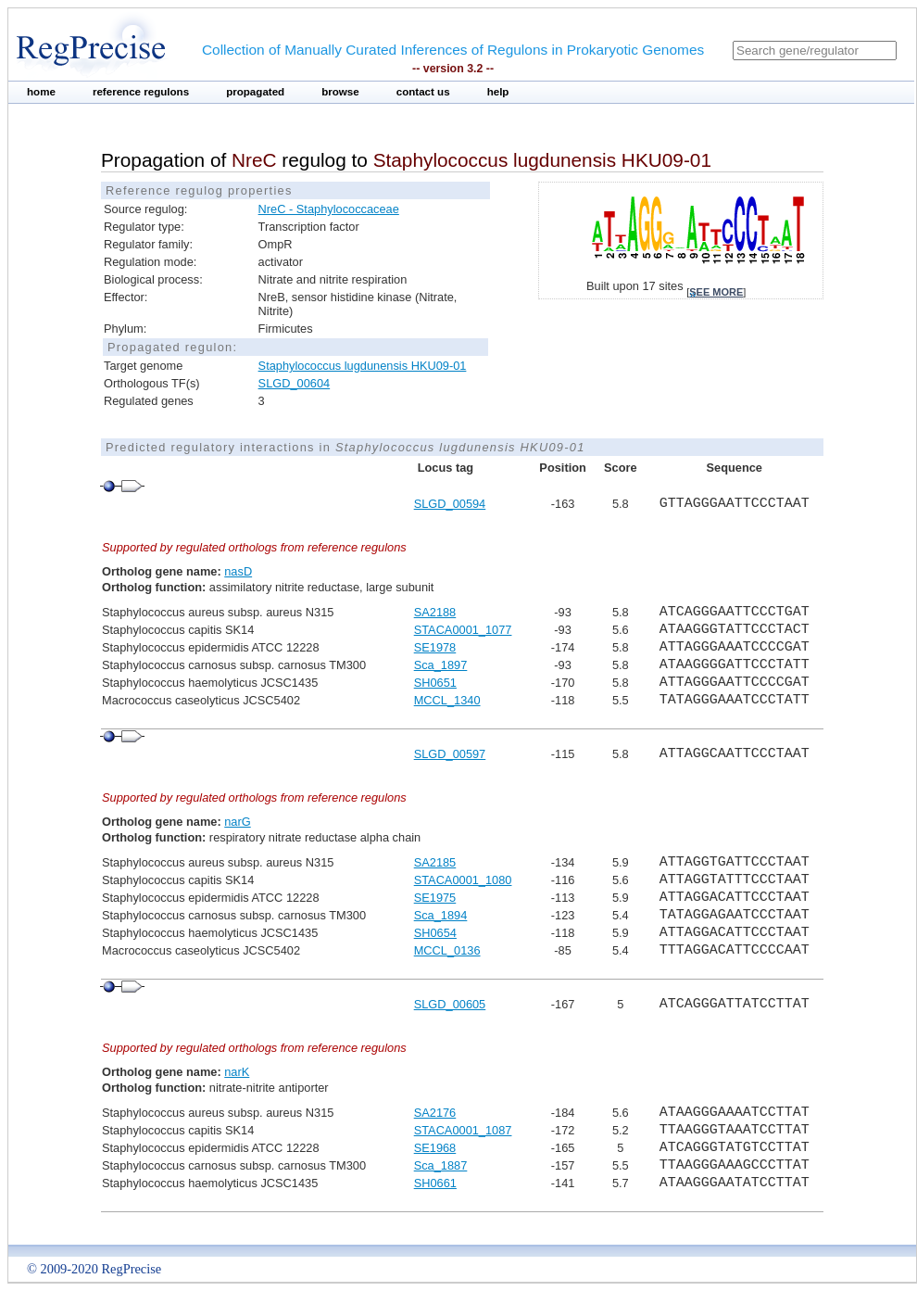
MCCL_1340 (447, 700)
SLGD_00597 (450, 754)
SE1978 (435, 647)
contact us (423, 91)
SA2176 (435, 1113)
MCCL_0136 (447, 950)
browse (340, 91)
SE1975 (435, 898)
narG (237, 822)
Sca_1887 (441, 1165)
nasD (238, 571)
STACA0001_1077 (463, 630)
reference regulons (141, 91)
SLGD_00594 (450, 504)
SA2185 (435, 862)
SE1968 (435, 1148)
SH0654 (435, 933)
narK (236, 1072)
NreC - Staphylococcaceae (328, 209)
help (498, 91)
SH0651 (435, 683)
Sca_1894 (441, 915)
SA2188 (435, 612)
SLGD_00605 (450, 1004)
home (41, 91)
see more (716, 291)
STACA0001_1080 (463, 880)
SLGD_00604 (294, 383)
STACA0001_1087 (463, 1130)
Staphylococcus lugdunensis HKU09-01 (362, 366)
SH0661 (435, 1183)
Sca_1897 (441, 665)
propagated (255, 91)
